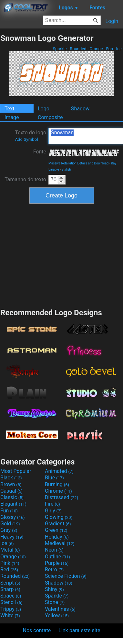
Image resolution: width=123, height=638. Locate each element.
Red (9, 569)
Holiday (57, 537)
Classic (12, 497)
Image (12, 117)
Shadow (80, 109)
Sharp (10, 589)
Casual (11, 491)
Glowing (58, 517)
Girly (53, 511)
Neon (54, 550)
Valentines (60, 609)
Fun (109, 48)
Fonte (39, 152)
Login (112, 21)
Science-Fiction (66, 576)
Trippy (10, 609)
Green (56, 530)
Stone (55, 602)
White (10, 615)
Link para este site (79, 630)
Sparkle (60, 48)
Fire (52, 504)
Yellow (57, 615)
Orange (96, 48)
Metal (10, 550)
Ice (119, 48)
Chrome (58, 491)
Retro (54, 569)
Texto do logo (30, 135)
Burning (57, 484)
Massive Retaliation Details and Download (78, 163)
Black (11, 478)
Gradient (58, 523)
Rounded (78, 48)
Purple (56, 563)
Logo (43, 109)
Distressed (61, 497)
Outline (57, 557)
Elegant (13, 504)
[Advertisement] (61, 255)
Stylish (66, 169)
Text (9, 109)
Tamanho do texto (25, 179)
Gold (10, 523)
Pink (9, 563)
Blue (54, 478)
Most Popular (15, 471)
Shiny (54, 589)
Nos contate (37, 630)
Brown (10, 484)
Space (10, 596)
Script (10, 583)
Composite (50, 117)
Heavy (11, 537)
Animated (59, 471)
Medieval (60, 543)
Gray (8, 530)
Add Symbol (26, 139)
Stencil (11, 602)
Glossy (12, 517)
